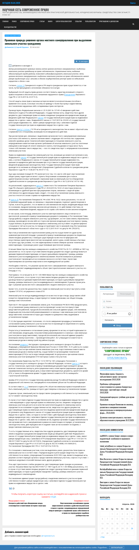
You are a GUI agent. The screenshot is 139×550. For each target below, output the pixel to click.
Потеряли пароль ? (126, 329)
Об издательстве (10, 27)
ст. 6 (26, 386)
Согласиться (117, 547)
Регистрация (125, 294)
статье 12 (20, 85)
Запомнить (109, 320)
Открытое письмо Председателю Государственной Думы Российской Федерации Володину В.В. (116, 450)
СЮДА (53, 497)
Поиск (14, 21)
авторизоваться (47, 536)
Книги (50, 21)
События (78, 21)
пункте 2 (39, 185)
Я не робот (112, 313)
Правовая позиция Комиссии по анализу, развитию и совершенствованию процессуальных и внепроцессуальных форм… (116, 408)
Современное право (27, 21)
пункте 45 (14, 199)
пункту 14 (76, 363)
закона (40, 118)
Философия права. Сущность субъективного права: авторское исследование (113, 376)
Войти (132, 2)
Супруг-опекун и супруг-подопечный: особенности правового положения (117, 438)
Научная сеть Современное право (25, 9)
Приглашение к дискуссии (109, 21)
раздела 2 (24, 344)
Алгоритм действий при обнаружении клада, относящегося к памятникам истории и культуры (29, 503)
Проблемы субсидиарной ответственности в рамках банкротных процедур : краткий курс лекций (116, 387)
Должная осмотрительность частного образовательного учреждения (115, 419)
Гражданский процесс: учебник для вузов (117, 397)
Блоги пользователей (64, 21)
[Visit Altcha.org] (129, 314)
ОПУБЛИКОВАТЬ (117, 358)
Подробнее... (102, 547)
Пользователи (90, 21)
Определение (69, 94)
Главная (5, 21)
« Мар (102, 537)
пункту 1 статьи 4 (24, 129)
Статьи (42, 21)
